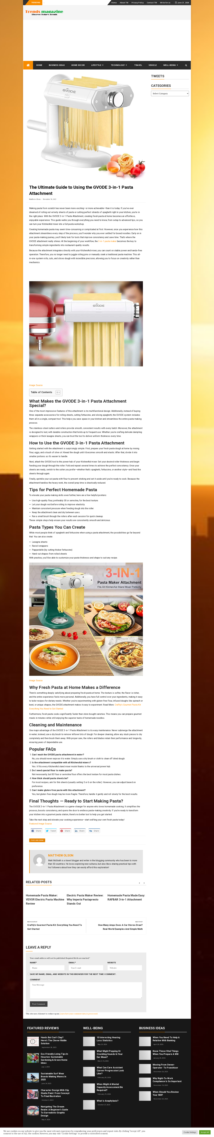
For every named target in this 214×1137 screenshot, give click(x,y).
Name (33, 962)
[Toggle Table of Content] (57, 392)
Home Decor (78, 65)
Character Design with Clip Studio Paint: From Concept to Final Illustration (55, 1093)
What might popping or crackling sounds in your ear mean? (110, 1054)
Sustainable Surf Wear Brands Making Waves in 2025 (53, 1076)
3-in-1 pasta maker (107, 241)
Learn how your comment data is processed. (79, 1013)
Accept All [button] (205, 1132)
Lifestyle (96, 65)
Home (114, 2)
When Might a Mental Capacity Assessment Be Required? (110, 1087)
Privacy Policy (138, 2)
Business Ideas (57, 65)
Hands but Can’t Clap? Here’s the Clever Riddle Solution (54, 1040)
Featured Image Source (40, 823)
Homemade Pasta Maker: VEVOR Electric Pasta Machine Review (45, 899)
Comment (35, 979)
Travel (138, 65)
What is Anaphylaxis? (107, 1101)
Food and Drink (37, 840)
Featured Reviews (43, 1028)
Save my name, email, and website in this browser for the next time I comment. (73, 974)
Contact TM (152, 2)
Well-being (169, 65)
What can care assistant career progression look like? (110, 1070)
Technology (118, 65)
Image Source (36, 385)
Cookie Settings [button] (190, 1132)
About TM (124, 2)
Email (72, 962)
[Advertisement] (107, 40)
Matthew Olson (35, 199)
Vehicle (153, 65)
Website (111, 962)
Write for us (165, 2)
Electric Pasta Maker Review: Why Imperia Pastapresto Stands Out (85, 899)
